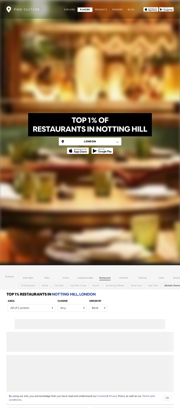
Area (11, 301)
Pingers (117, 9)
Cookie (101, 396)
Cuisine (63, 301)
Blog (131, 9)
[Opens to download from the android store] (166, 9)
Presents (101, 9)
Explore (69, 9)
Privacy (113, 396)
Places (85, 9)
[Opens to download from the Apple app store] (150, 9)
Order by (95, 301)
